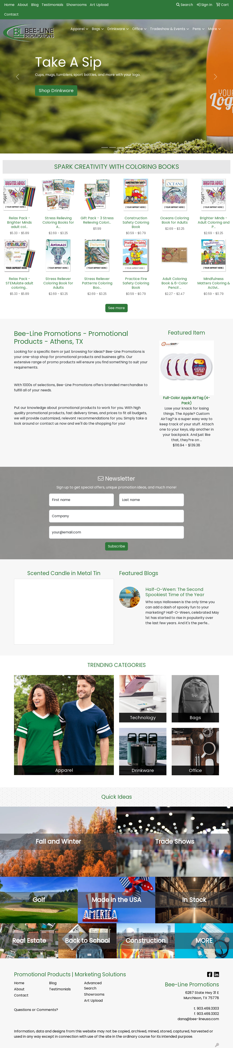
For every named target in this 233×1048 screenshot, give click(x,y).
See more (116, 307)
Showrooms (76, 4)
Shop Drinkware (56, 90)
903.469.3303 (208, 1008)
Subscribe (116, 546)
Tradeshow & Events (167, 28)
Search (184, 4)
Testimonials (52, 4)
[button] (17, 76)
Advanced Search (93, 985)
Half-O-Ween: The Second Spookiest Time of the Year (174, 592)
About (23, 4)
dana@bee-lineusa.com (198, 1018)
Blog (35, 4)
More (212, 28)
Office (137, 28)
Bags (96, 28)
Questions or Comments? (36, 1009)
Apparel (78, 28)
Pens (196, 28)
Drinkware (116, 28)
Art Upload (99, 4)
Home (9, 4)
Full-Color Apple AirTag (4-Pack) (186, 400)
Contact (11, 14)
